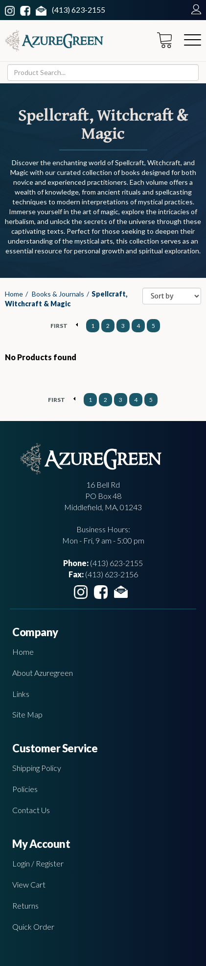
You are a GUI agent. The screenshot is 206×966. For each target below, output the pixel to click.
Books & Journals (58, 294)
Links (20, 693)
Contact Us (31, 810)
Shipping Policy (36, 767)
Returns (25, 905)
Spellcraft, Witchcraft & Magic (66, 299)
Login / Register (38, 863)
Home (14, 294)
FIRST (59, 325)
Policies (25, 788)
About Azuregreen (42, 672)
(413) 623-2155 (78, 9)
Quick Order (33, 926)
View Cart (29, 884)
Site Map (27, 714)
